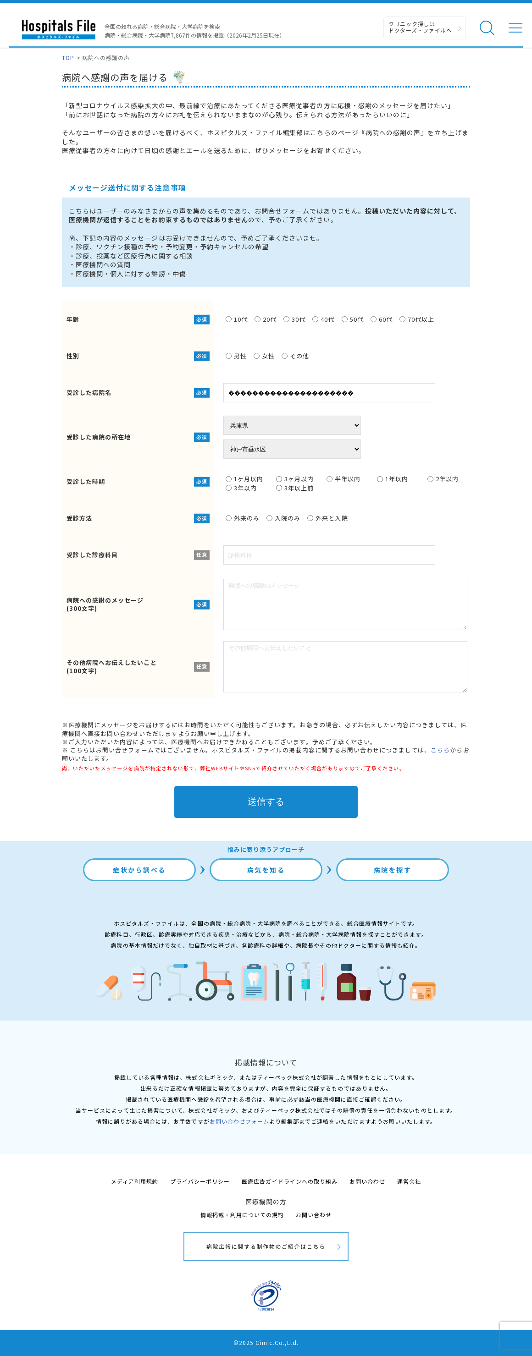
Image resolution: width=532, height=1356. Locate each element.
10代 (237, 319)
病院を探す (393, 869)
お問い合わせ (367, 1181)
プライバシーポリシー (200, 1181)
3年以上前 (295, 488)
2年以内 (443, 479)
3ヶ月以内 (295, 479)
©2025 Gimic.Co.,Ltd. (266, 1342)
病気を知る (266, 869)
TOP (68, 57)
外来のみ (243, 518)
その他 (295, 355)
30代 (294, 319)
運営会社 (409, 1181)
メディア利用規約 (134, 1181)
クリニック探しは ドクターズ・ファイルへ (420, 27)
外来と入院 (327, 518)
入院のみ (283, 518)
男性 (236, 355)
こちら (440, 750)
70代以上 (416, 319)
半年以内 (343, 479)
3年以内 (241, 488)
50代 (353, 319)
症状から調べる (139, 869)
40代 (323, 319)
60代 (382, 319)
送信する (266, 801)
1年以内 (392, 479)
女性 (264, 355)
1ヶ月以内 (244, 479)
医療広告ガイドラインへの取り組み (290, 1181)
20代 (266, 319)
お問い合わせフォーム (239, 1121)
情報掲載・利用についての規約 (242, 1215)
